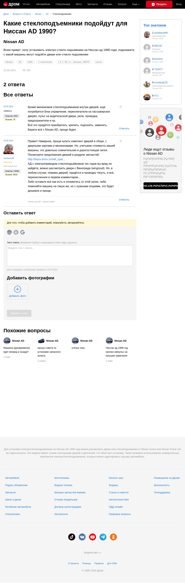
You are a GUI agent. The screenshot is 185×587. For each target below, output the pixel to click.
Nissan (9, 62)
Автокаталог (61, 514)
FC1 (156, 95)
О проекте (73, 563)
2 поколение (45, 62)
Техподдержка (162, 492)
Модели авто (92, 552)
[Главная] (11, 4)
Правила (99, 563)
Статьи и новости (119, 492)
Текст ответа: (42, 243)
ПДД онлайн (116, 506)
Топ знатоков (154, 25)
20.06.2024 (8, 106)
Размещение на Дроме (167, 478)
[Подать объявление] (159, 4)
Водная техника (63, 485)
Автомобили (43, 4)
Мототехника (61, 478)
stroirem (158, 58)
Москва (26, 4)
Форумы (113, 485)
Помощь (86, 563)
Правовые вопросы (120, 514)
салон (98, 62)
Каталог (122, 4)
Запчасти (92, 4)
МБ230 (158, 45)
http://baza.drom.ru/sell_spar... (46, 159)
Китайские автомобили (18, 506)
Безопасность (161, 485)
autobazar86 (8, 158)
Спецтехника (12, 514)
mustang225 (161, 82)
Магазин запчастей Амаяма (69, 492)
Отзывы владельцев (65, 499)
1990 (30, 62)
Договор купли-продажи (67, 506)
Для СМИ (112, 563)
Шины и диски (13, 499)
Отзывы (107, 4)
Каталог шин (116, 478)
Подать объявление (16, 485)
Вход (179, 4)
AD (20, 62)
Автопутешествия (119, 499)
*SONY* (158, 69)
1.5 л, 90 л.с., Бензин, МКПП (74, 62)
